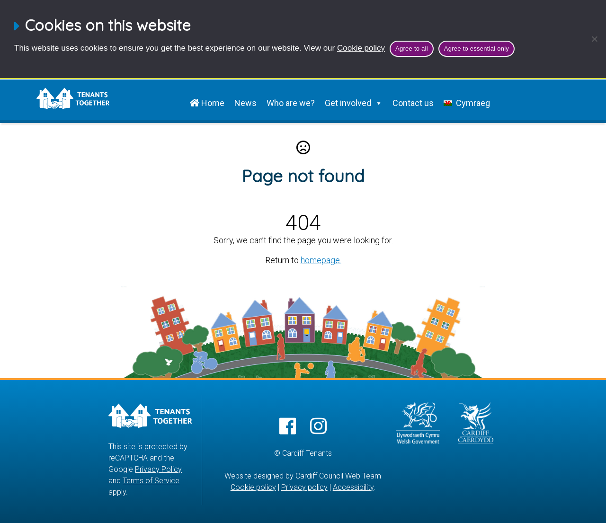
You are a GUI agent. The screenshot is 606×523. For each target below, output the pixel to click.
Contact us (413, 103)
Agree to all (411, 48)
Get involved (354, 103)
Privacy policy (304, 487)
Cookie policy (361, 48)
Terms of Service (151, 480)
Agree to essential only (476, 48)
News (245, 103)
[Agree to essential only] (594, 39)
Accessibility (353, 487)
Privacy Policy (158, 469)
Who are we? (291, 103)
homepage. (321, 260)
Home (207, 103)
